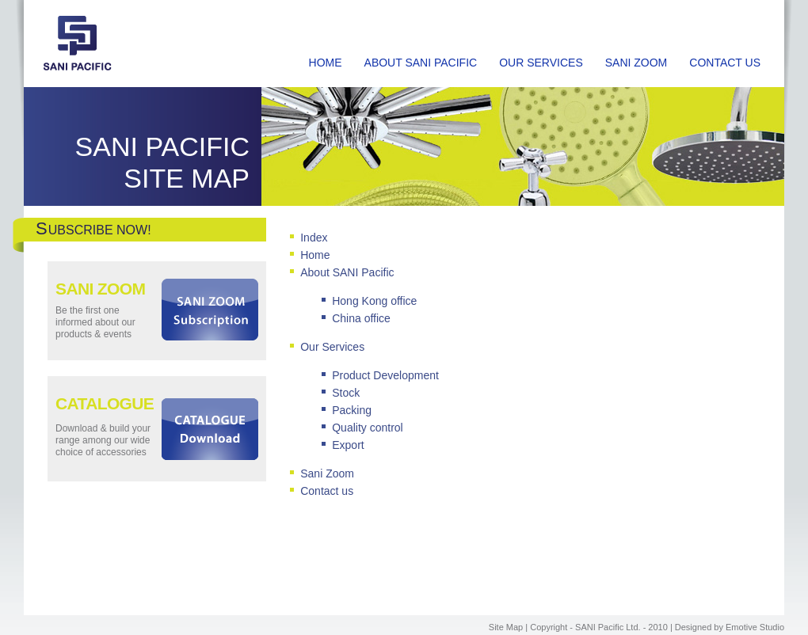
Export (348, 445)
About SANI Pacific (347, 272)
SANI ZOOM (636, 62)
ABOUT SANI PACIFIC (421, 62)
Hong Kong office (374, 301)
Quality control (367, 427)
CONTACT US (724, 62)
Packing (352, 410)
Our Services (332, 346)
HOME (325, 62)
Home (315, 255)
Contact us (326, 491)
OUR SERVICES (541, 62)
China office (361, 318)
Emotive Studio (755, 627)
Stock (346, 392)
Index (313, 237)
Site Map (506, 627)
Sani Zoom (327, 473)
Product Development (385, 375)
